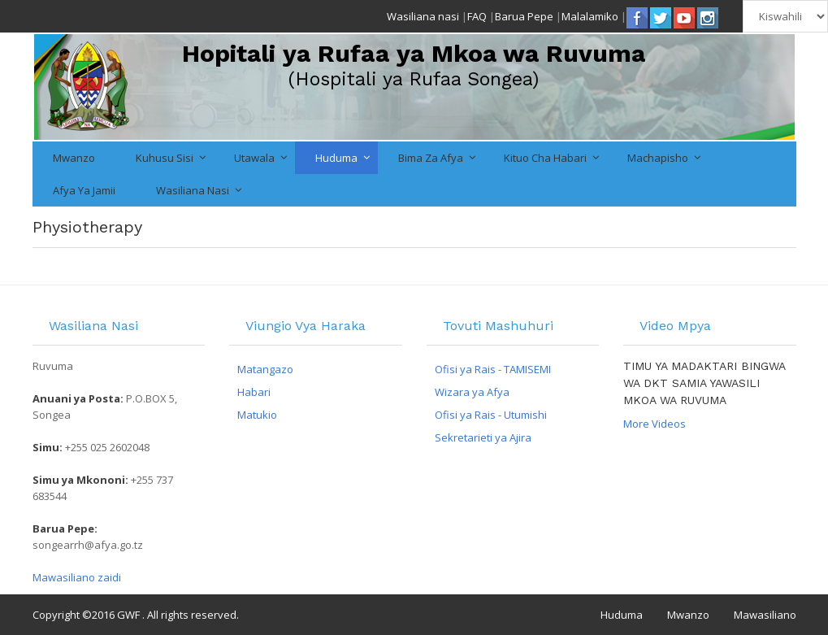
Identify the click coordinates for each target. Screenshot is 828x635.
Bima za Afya (430, 157)
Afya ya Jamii (84, 190)
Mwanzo (74, 157)
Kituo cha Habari (545, 157)
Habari (254, 392)
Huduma (336, 157)
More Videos (654, 423)
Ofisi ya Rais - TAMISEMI (493, 369)
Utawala (254, 157)
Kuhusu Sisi (164, 157)
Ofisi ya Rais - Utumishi (491, 414)
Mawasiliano (765, 614)
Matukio (257, 414)
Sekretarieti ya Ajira (483, 437)
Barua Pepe (524, 16)
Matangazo (265, 369)
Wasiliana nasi (423, 16)
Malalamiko (589, 16)
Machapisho (657, 157)
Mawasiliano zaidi (77, 577)
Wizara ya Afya (472, 392)
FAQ (477, 16)
